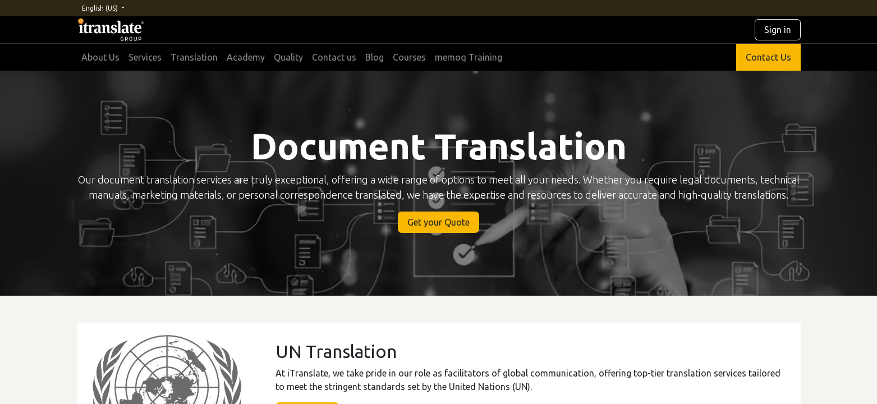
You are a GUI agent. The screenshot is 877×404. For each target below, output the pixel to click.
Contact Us (768, 57)
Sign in (777, 30)
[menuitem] (100, 57)
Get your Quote (438, 222)
